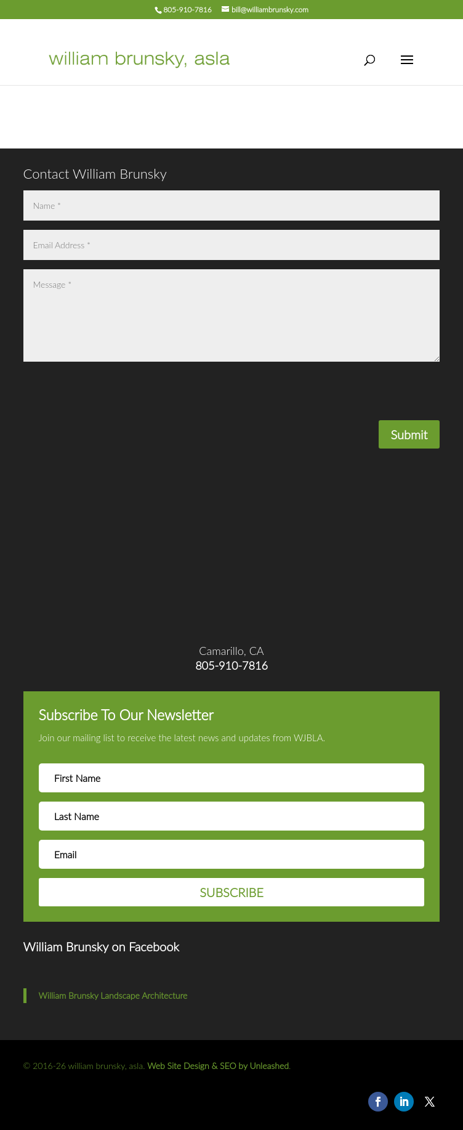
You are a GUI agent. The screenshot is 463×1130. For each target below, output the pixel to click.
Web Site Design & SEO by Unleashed (218, 1065)
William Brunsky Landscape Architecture (113, 995)
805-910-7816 (187, 9)
